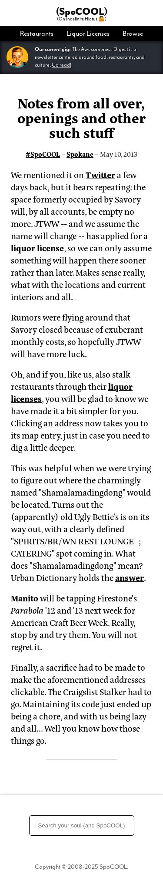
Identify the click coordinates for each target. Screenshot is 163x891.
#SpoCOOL (43, 154)
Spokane (80, 154)
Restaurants (36, 33)
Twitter (100, 174)
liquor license (37, 247)
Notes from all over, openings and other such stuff (81, 117)
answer (129, 577)
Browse (133, 33)
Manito (24, 597)
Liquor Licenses (88, 33)
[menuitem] (40, 33)
